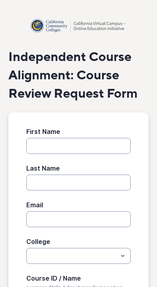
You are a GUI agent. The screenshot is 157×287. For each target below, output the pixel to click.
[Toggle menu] (122, 255)
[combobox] (78, 256)
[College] (71, 256)
